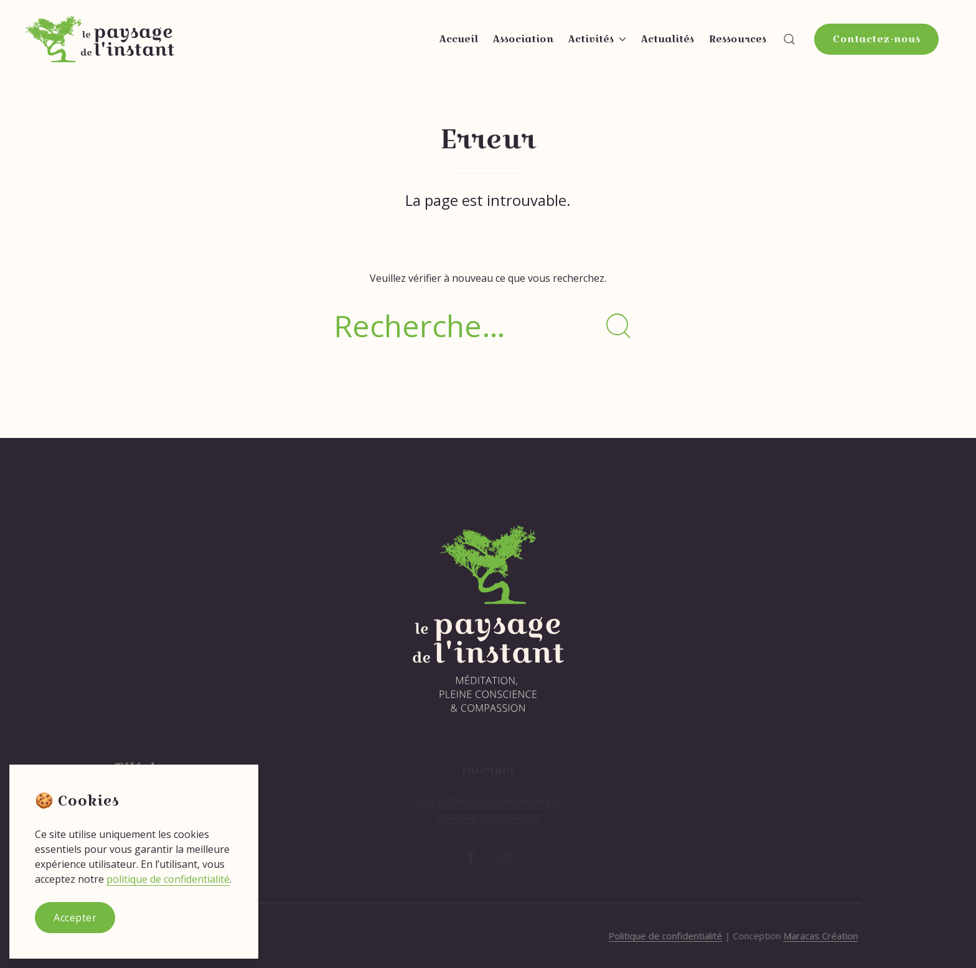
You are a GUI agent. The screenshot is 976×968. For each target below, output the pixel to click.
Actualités (667, 39)
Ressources (737, 39)
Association (523, 39)
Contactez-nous (876, 39)
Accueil (458, 39)
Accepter (75, 917)
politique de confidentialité (168, 879)
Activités (597, 39)
